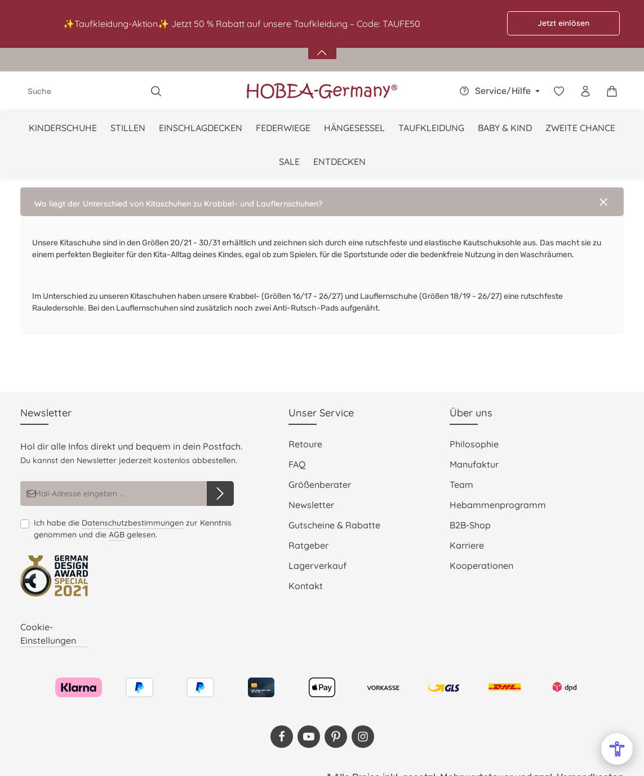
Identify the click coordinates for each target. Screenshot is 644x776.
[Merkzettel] (559, 91)
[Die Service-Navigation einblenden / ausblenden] (497, 91)
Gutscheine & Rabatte (334, 525)
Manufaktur (474, 464)
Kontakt (305, 585)
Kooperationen (481, 565)
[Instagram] (363, 736)
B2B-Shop (470, 525)
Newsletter (311, 504)
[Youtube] (308, 736)
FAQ (296, 464)
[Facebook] (281, 736)
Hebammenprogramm (498, 504)
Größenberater (319, 484)
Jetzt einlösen (563, 23)
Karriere (467, 545)
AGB (117, 535)
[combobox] (82, 91)
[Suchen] (156, 91)
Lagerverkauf (317, 565)
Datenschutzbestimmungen (133, 523)
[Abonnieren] (220, 493)
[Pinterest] (336, 736)
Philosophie (474, 444)
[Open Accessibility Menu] (617, 749)
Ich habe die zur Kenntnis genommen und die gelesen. (133, 529)
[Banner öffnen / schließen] (322, 46)
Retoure (305, 444)
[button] (322, 201)
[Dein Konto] (585, 91)
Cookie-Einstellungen (48, 633)
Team (461, 484)
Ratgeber (308, 545)
